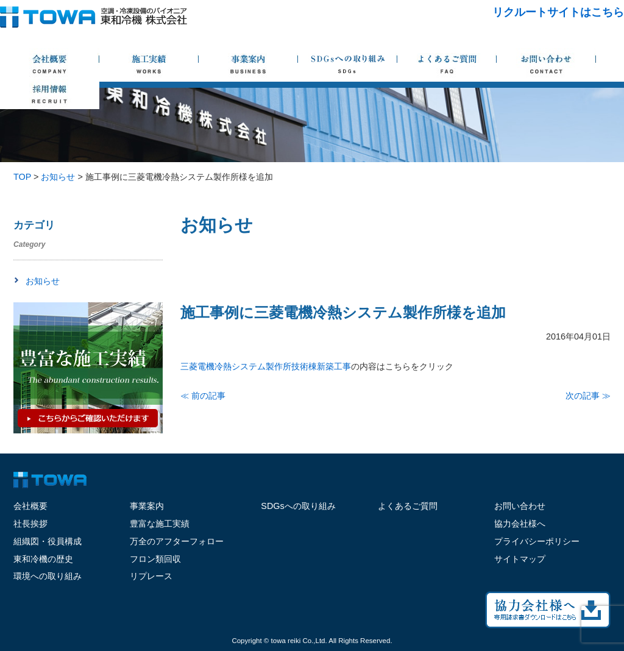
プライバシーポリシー (537, 541)
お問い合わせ (519, 506)
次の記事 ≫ (588, 395)
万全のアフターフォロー (177, 541)
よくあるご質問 (408, 506)
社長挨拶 (30, 523)
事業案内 (147, 506)
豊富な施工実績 (160, 523)
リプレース (151, 576)
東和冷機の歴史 (43, 559)
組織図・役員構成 (47, 541)
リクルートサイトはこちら (558, 12)
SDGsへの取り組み (298, 506)
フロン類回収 (155, 559)
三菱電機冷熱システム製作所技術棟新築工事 (265, 366)
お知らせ (43, 281)
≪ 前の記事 (202, 395)
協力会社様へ (519, 523)
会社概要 (30, 506)
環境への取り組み (47, 576)
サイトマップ (519, 559)
